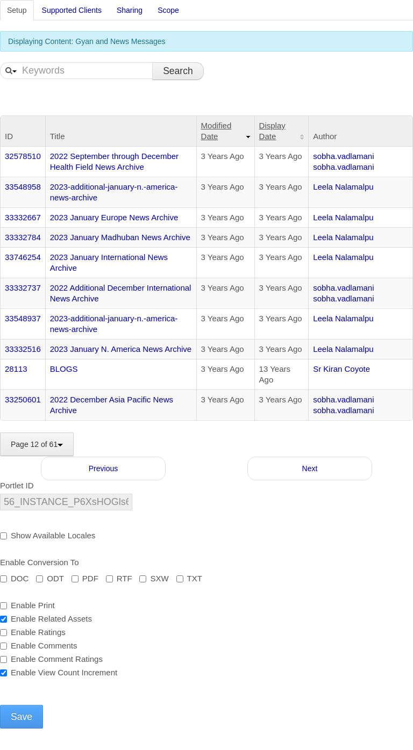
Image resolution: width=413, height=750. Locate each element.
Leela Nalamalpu (343, 186)
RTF (119, 578)
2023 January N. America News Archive (120, 349)
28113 (16, 368)
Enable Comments (38, 645)
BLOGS (64, 368)
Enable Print (27, 605)
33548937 (23, 318)
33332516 (23, 349)
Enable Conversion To (39, 562)
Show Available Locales (47, 535)
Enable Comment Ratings (51, 659)
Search (178, 71)
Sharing (130, 10)
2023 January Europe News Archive (114, 217)
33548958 (23, 186)
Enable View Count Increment (58, 672)
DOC (14, 578)
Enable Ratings (33, 632)
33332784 (23, 237)
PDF (85, 578)
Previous (103, 468)
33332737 (23, 287)
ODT (50, 578)
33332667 (23, 217)
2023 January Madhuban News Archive (120, 237)
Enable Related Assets (46, 618)
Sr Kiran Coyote (341, 368)
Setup (17, 10)
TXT (189, 578)
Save (21, 716)
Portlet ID (17, 485)
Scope (168, 10)
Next (310, 468)
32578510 (23, 156)
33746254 (23, 257)
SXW (153, 578)
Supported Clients (72, 10)
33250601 (23, 399)
